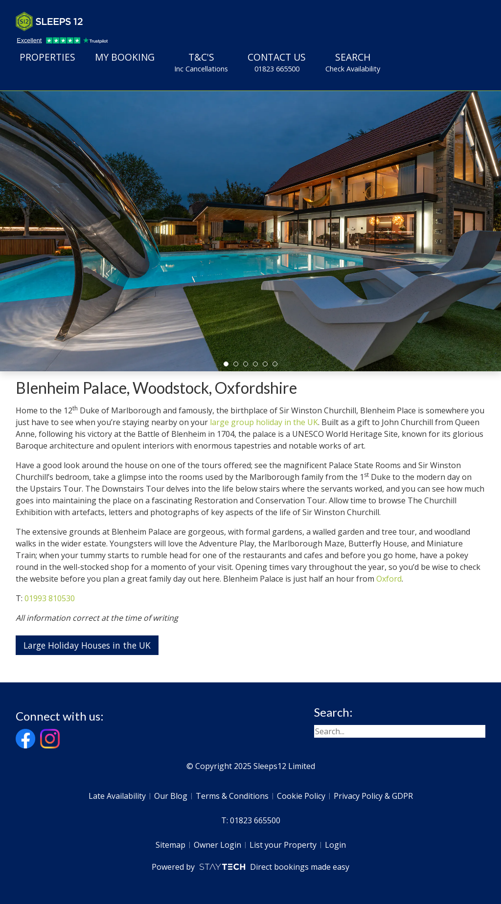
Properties (47, 57)
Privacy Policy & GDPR (373, 796)
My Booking (125, 57)
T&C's (201, 62)
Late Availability (117, 796)
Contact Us (277, 62)
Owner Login (217, 844)
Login (335, 844)
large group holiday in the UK (264, 422)
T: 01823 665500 (250, 820)
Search (352, 62)
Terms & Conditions (232, 796)
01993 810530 (49, 598)
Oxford (389, 578)
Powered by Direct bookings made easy (250, 867)
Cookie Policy (301, 796)
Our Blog (170, 796)
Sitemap (170, 844)
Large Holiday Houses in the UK (87, 645)
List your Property (283, 844)
